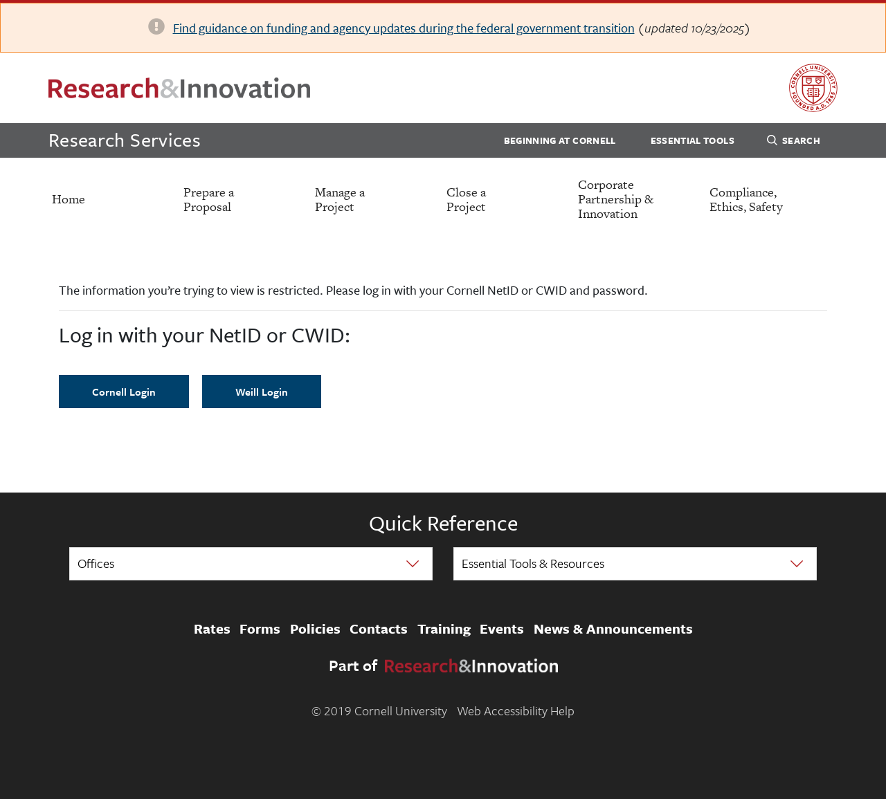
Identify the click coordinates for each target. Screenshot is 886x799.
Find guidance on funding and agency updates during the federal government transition (404, 28)
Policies (315, 629)
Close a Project (466, 199)
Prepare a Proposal (208, 199)
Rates (212, 629)
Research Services (124, 139)
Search (793, 142)
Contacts (379, 629)
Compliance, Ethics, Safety (746, 199)
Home (68, 199)
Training (444, 629)
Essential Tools (692, 140)
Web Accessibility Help (516, 710)
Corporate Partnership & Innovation (615, 199)
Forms (259, 629)
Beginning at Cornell (560, 140)
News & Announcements (613, 629)
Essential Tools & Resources (533, 563)
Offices (96, 563)
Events (502, 629)
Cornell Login (124, 391)
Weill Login (261, 391)
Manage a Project (340, 199)
